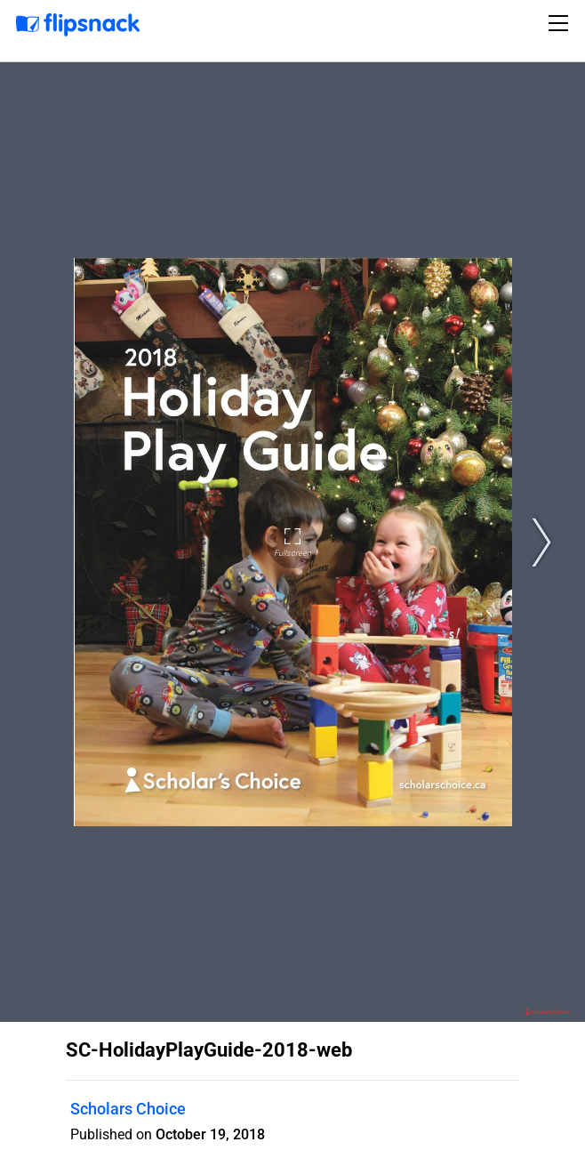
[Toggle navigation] (561, 23)
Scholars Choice (128, 1108)
